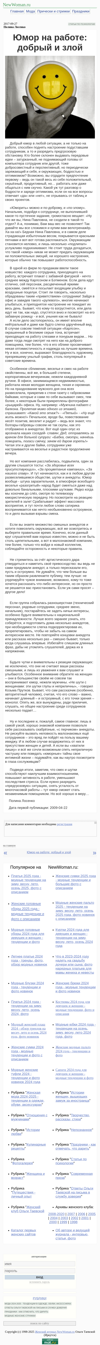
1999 (63, 1222)
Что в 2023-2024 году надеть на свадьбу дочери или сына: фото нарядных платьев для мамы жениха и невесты (75, 964)
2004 (54, 1218)
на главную (9, 845)
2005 (92, 1214)
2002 (74, 1218)
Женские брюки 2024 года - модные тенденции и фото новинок (76, 987)
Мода (30, 11)
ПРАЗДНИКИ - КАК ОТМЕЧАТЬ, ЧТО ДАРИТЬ (26, 1312)
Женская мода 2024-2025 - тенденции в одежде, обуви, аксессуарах (27, 1098)
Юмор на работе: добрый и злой (49, 852)
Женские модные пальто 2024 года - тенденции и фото (73, 1051)
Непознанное (81, 1130)
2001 (85, 1218)
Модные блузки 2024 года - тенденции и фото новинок (27, 987)
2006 (81, 1214)
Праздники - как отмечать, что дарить (76, 1146)
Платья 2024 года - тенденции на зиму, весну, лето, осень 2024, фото (26, 1008)
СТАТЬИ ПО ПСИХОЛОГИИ (82, 24)
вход (39, 1277)
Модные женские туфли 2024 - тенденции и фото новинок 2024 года (25, 1076)
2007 (71, 1214)
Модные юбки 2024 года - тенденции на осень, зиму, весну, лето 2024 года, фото (76, 1030)
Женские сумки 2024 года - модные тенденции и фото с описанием (27, 1053)
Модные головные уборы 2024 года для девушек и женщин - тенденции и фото (27, 936)
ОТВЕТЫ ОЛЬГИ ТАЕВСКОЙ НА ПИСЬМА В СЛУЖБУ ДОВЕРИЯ (36, 1308)
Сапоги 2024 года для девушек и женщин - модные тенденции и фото (74, 1074)
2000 (53, 1222)
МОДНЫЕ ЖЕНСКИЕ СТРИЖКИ (20, 1316)
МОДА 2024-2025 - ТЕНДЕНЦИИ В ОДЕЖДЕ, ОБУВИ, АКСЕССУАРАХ (38, 1304)
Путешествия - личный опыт (23, 1194)
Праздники (81, 11)
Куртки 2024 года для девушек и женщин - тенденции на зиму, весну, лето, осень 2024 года (74, 938)
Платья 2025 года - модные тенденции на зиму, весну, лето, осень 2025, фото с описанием (28, 884)
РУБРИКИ (39, 1298)
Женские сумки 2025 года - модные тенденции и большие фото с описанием (76, 882)
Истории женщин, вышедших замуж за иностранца (72, 1096)
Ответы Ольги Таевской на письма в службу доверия (74, 1192)
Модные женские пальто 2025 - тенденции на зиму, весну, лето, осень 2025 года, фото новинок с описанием (75, 911)
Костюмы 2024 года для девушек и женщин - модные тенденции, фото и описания (75, 1008)
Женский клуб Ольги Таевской (27, 1209)
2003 (64, 1218)
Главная (17, 11)
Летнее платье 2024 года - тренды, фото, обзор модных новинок (29, 960)
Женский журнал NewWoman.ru (55, 1331)
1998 (74, 1222)
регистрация (64, 824)
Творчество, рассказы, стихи (73, 1117)
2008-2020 (56, 1214)
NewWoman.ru (17, 4)
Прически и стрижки (53, 11)
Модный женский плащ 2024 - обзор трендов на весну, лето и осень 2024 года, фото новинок (29, 1030)
